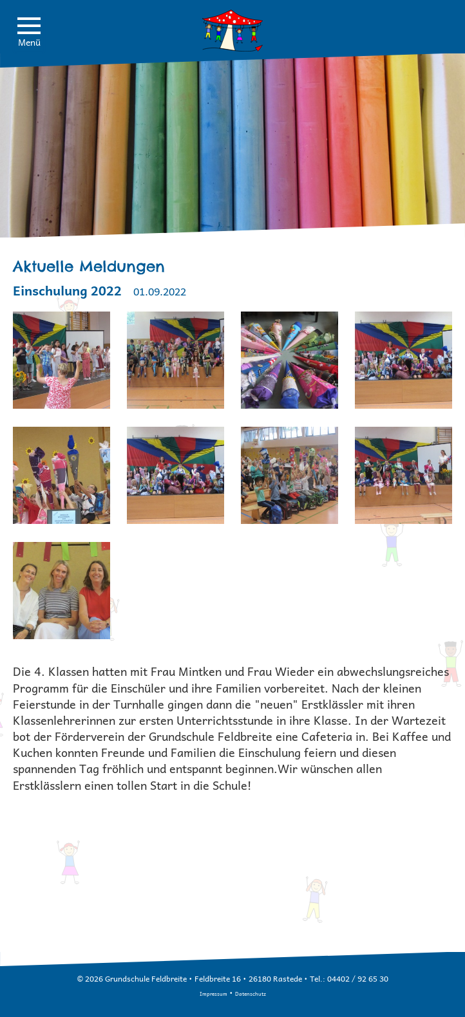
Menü (29, 33)
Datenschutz (250, 993)
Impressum (213, 993)
